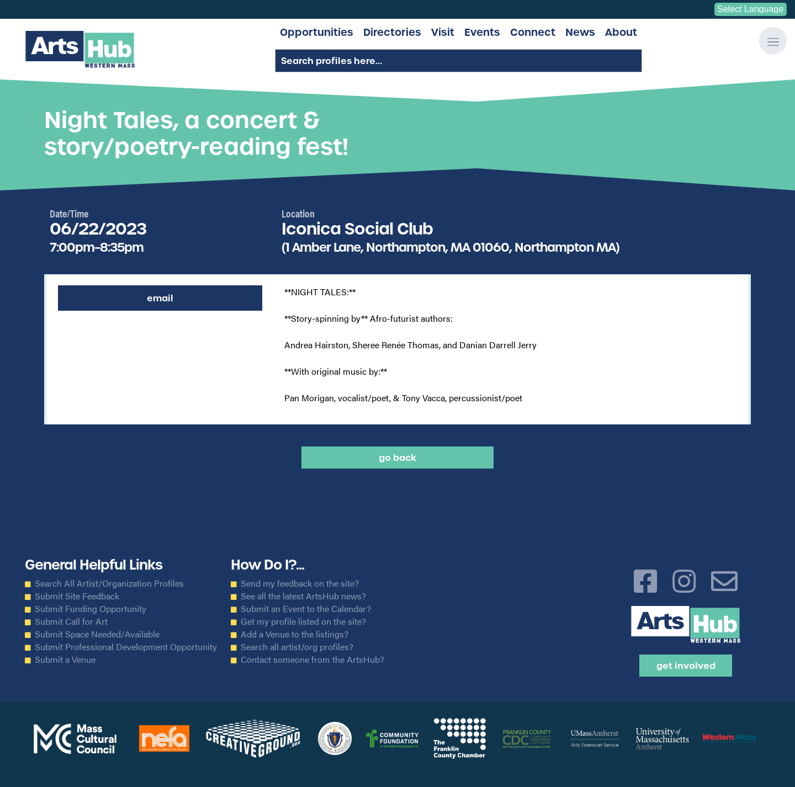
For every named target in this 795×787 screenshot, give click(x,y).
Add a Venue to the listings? (294, 634)
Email (160, 298)
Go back (397, 457)
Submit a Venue (65, 659)
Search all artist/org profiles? (297, 646)
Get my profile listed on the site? (303, 621)
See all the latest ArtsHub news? (303, 596)
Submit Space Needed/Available (97, 634)
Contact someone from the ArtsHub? (312, 659)
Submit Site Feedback (77, 596)
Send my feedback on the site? (300, 583)
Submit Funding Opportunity (90, 608)
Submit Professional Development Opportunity (126, 646)
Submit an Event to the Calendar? (306, 608)
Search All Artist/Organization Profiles (109, 583)
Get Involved (686, 666)
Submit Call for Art (71, 621)
